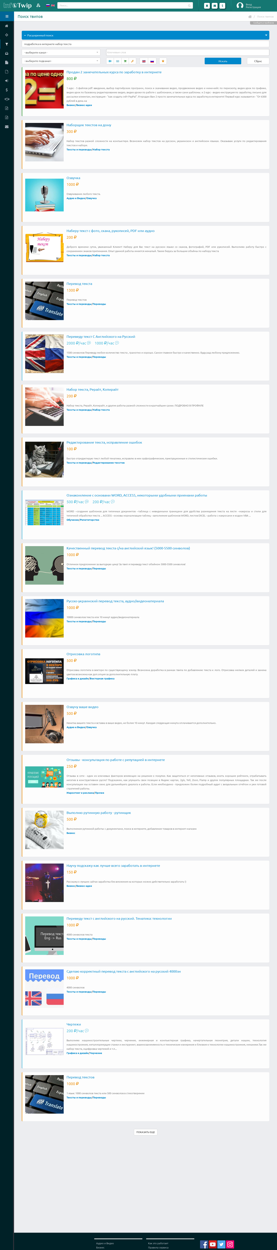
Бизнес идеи (84, 105)
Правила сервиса (158, 1247)
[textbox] (117, 52)
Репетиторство (89, 519)
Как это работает (158, 1243)
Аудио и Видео (76, 198)
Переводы (99, 303)
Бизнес (71, 105)
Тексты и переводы (79, 149)
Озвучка (91, 198)
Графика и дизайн (78, 678)
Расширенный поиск (38, 35)
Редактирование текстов (109, 462)
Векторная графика (102, 678)
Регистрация (253, 7)
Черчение (96, 1053)
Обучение (73, 519)
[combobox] (61, 52)
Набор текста (101, 149)
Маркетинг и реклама (80, 792)
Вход (249, 4)
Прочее (99, 792)
